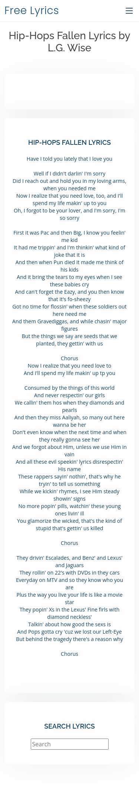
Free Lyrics (31, 10)
